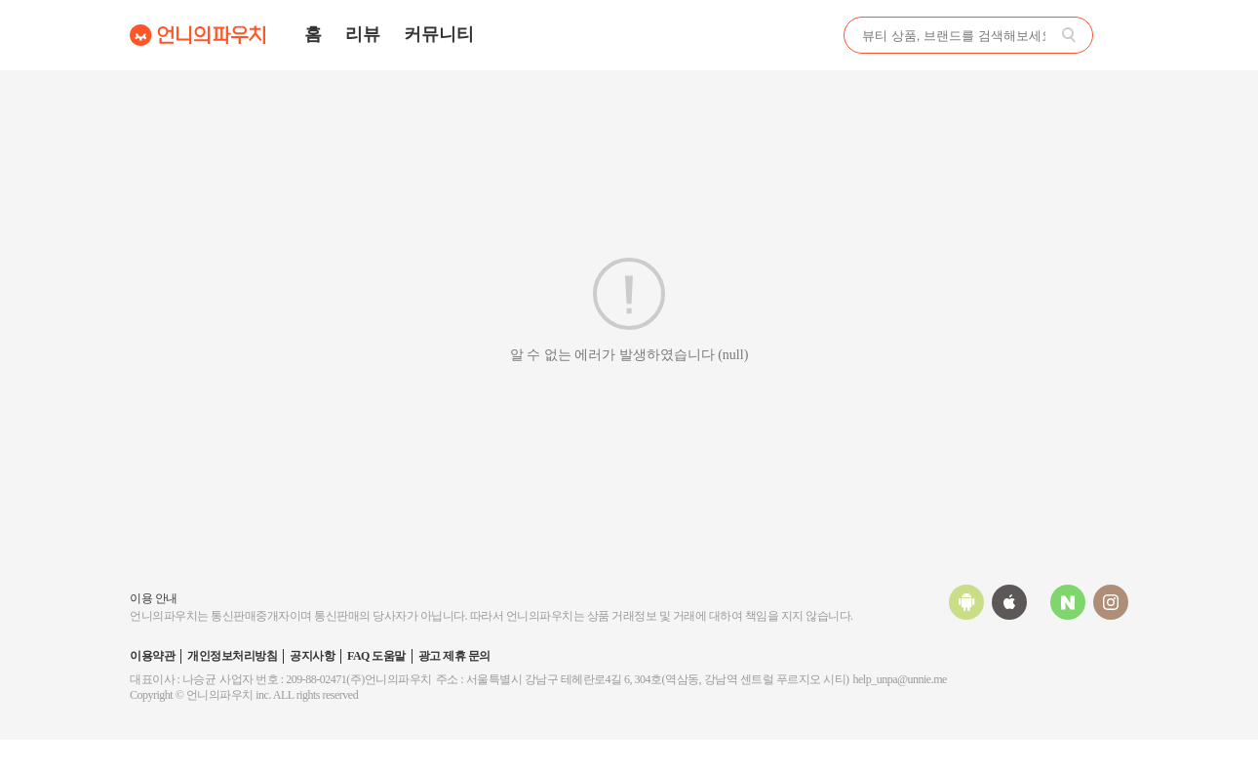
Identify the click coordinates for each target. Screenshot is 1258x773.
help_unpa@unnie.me (900, 679)
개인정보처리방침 (232, 656)
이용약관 (152, 656)
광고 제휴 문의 (454, 656)
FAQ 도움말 (376, 656)
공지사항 (312, 656)
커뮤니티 (439, 34)
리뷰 (362, 34)
